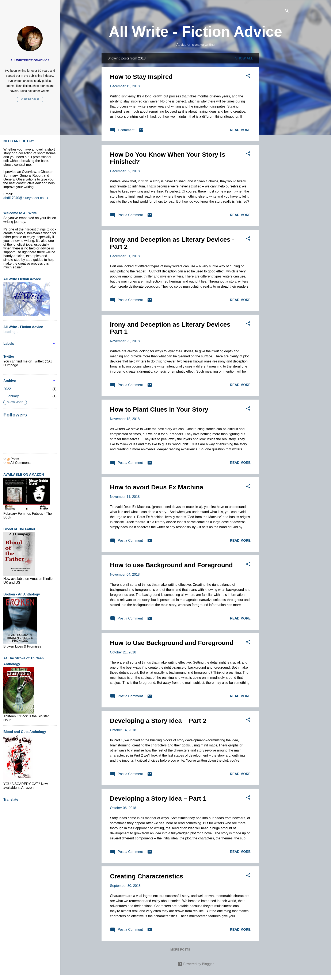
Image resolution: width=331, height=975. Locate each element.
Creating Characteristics (146, 876)
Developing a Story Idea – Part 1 (158, 798)
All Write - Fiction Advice (195, 31)
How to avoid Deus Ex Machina (156, 487)
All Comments (19, 463)
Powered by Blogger (195, 964)
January (13, 396)
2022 (7, 389)
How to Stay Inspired (141, 76)
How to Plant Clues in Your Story (159, 409)
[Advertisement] (275, 116)
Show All (244, 58)
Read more (240, 130)
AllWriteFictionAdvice (29, 60)
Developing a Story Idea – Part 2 (158, 720)
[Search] (286, 11)
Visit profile (30, 99)
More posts (180, 949)
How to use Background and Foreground (171, 565)
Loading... (10, 332)
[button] (248, 76)
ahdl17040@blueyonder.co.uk (25, 198)
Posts (13, 459)
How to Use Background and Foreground (171, 642)
